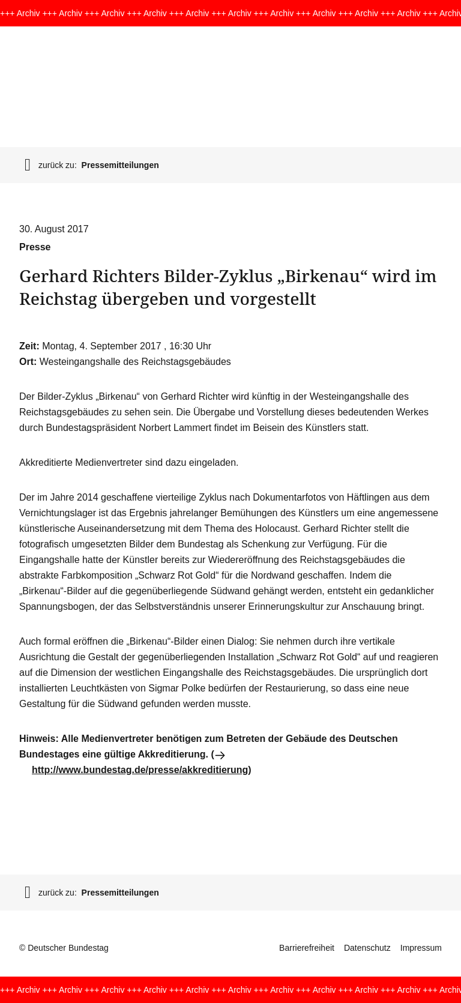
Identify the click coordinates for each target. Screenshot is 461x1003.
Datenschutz (367, 948)
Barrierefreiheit (306, 948)
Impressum (421, 948)
